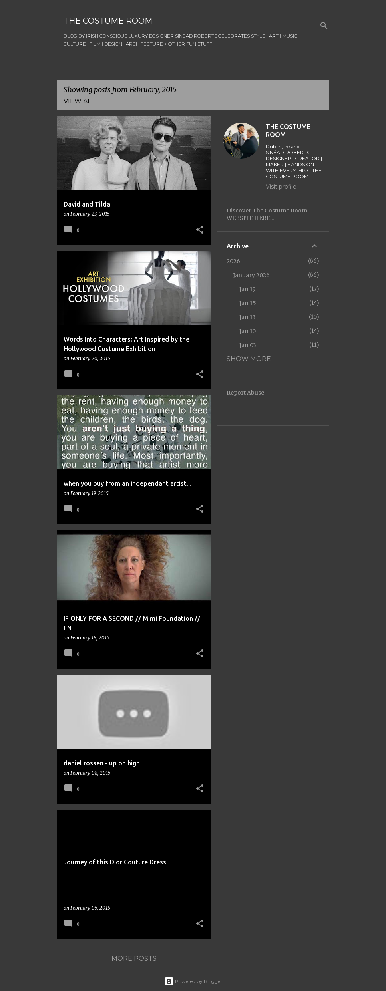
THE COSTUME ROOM (108, 21)
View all (79, 101)
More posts (134, 958)
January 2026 (251, 275)
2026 (233, 261)
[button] (200, 230)
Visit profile (281, 186)
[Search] (324, 25)
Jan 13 (247, 317)
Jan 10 (247, 331)
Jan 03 (247, 345)
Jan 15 (247, 303)
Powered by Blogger (193, 981)
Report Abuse (245, 392)
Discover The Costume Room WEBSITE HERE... (267, 214)
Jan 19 (247, 289)
